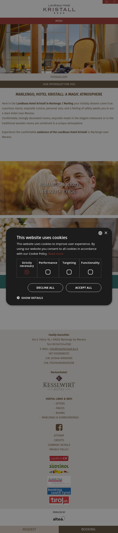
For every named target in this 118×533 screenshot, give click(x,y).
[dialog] (59, 266)
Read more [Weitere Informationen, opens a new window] (55, 254)
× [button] (105, 232)
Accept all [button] (83, 287)
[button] (30, 297)
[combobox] (100, 233)
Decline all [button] (45, 287)
